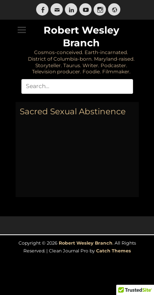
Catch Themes (113, 251)
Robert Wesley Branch (86, 243)
